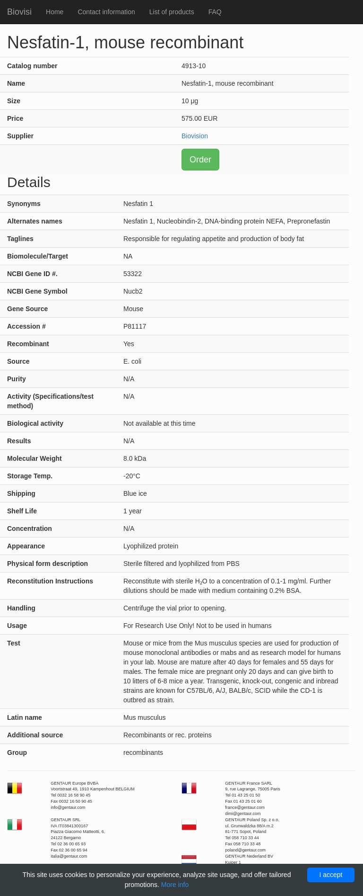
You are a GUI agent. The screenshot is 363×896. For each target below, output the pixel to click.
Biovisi (19, 12)
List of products (171, 12)
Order (200, 159)
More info (175, 884)
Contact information (106, 12)
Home (54, 12)
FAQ (215, 12)
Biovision (195, 136)
